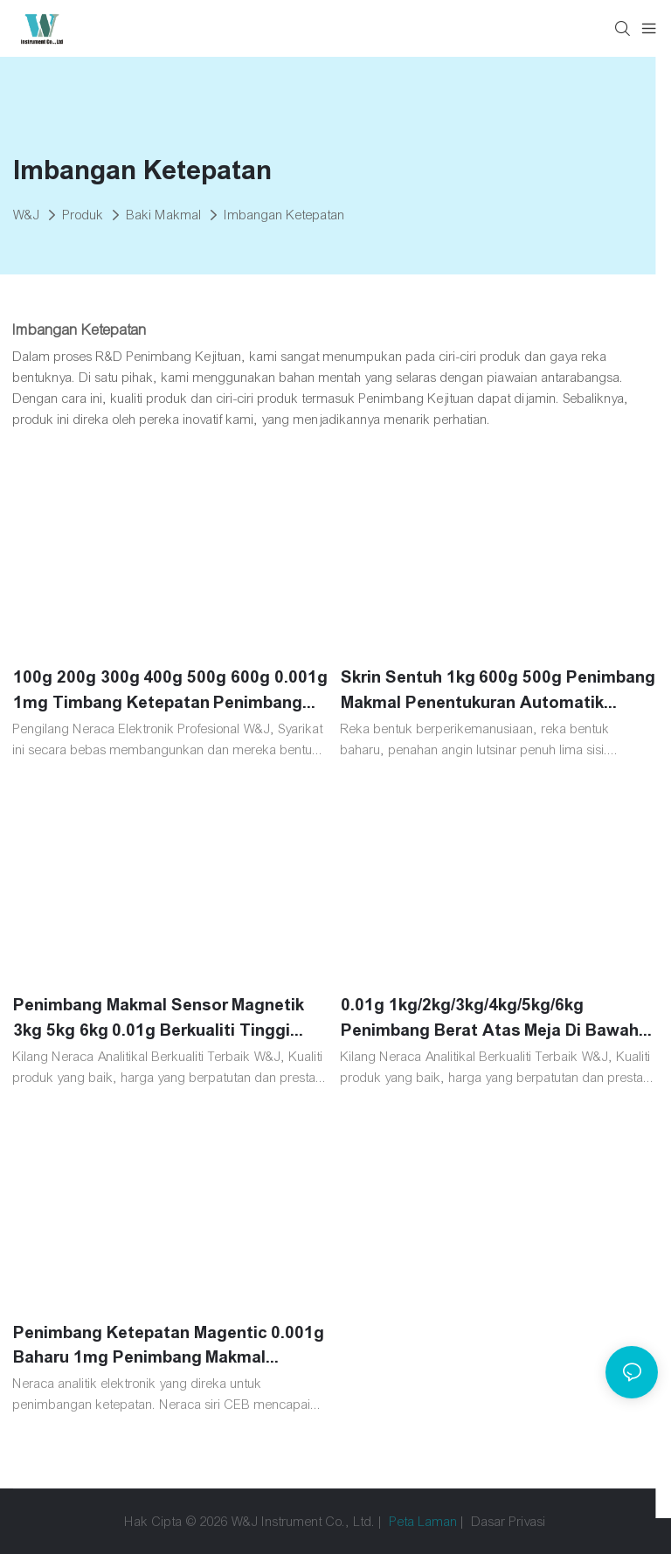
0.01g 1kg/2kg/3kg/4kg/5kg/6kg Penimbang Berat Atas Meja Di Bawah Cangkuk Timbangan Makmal (490, 1019)
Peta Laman (424, 1522)
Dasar (489, 1522)
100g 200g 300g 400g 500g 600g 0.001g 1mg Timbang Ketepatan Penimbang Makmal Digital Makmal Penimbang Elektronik (170, 691)
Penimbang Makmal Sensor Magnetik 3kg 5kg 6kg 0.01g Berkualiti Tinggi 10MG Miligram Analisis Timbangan (158, 1019)
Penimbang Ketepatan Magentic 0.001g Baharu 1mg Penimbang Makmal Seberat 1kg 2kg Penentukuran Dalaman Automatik (171, 1346)
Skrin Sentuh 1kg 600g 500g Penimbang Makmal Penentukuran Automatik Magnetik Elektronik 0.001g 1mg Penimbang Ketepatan (498, 691)
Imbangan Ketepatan (285, 215)
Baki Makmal (164, 215)
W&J (26, 215)
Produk (83, 215)
